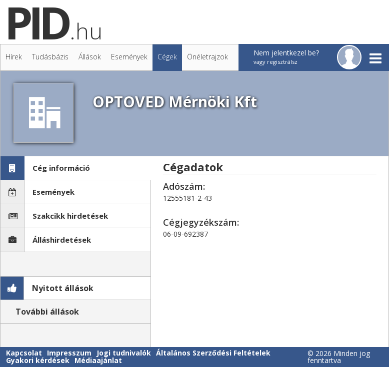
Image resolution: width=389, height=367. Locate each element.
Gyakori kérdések (38, 360)
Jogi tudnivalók (123, 353)
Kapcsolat (24, 353)
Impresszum (69, 353)
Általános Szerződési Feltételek (213, 353)
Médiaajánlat (98, 360)
